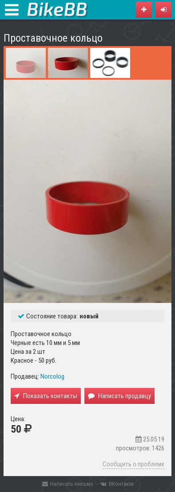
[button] (163, 10)
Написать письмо (67, 483)
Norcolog (52, 376)
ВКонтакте (116, 483)
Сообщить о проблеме (133, 464)
